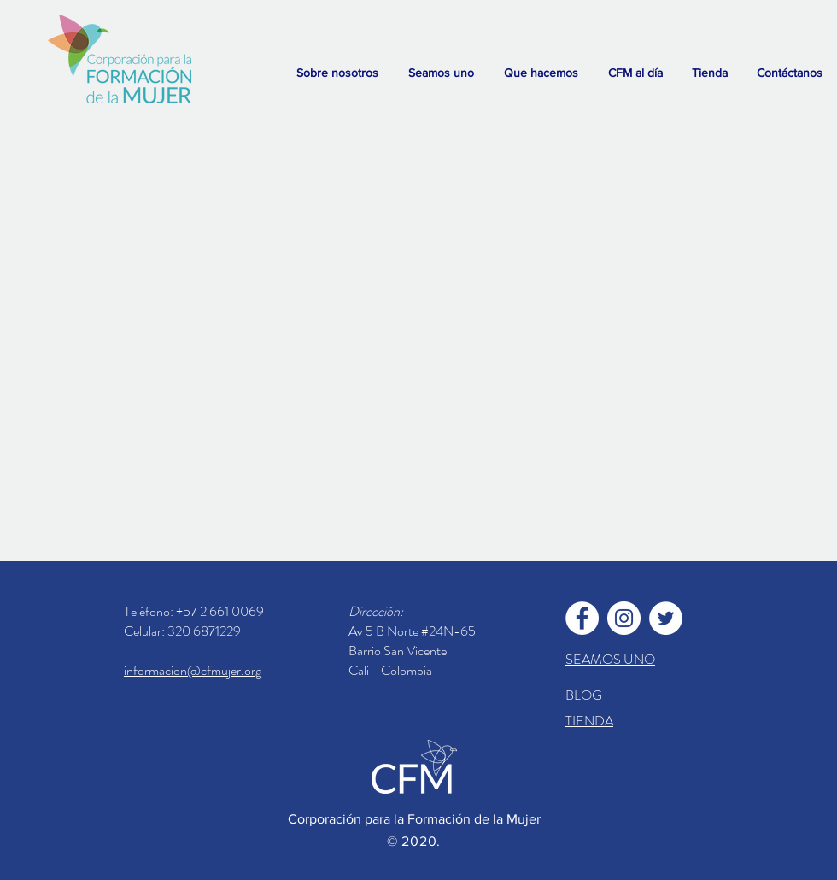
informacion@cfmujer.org (192, 670)
